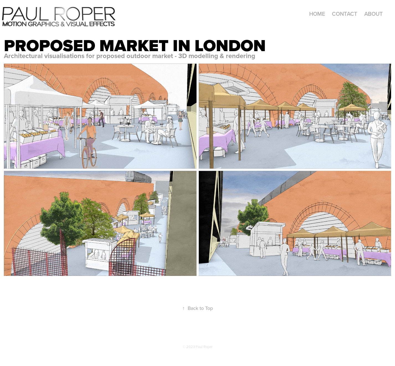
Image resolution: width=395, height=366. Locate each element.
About (373, 14)
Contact (344, 14)
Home (317, 14)
